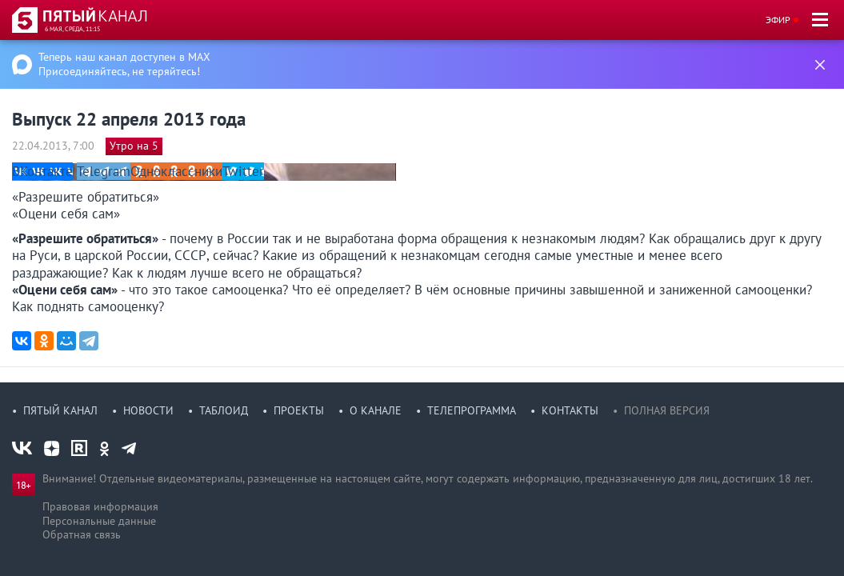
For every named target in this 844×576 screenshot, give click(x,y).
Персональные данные (99, 521)
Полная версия (667, 410)
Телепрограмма (471, 410)
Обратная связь (81, 534)
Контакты (570, 410)
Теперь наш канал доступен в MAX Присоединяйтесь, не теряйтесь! (124, 64)
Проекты (299, 410)
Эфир (778, 20)
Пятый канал (60, 410)
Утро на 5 (134, 145)
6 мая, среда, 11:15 (72, 29)
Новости (148, 410)
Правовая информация (100, 506)
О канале (376, 410)
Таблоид (223, 410)
